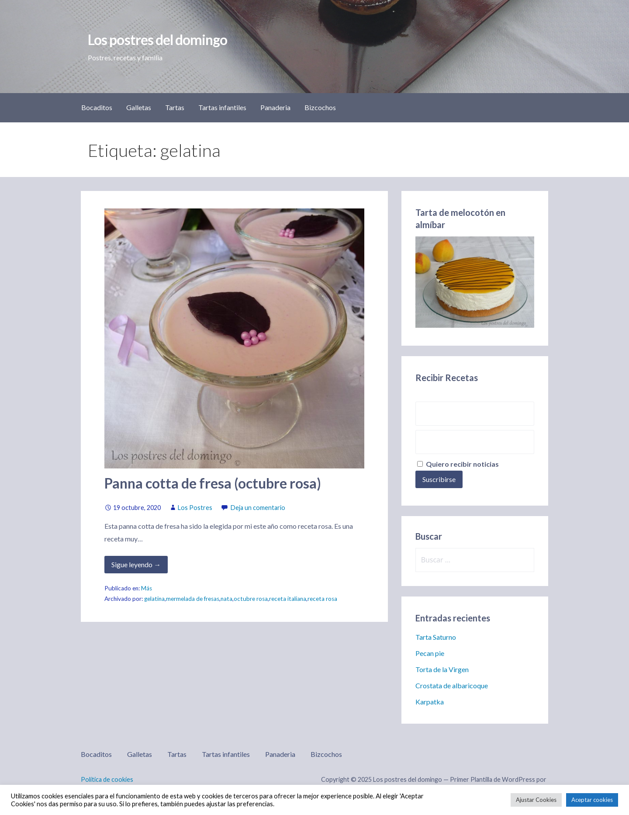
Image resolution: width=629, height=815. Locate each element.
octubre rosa (251, 598)
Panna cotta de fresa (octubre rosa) (212, 483)
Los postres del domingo (157, 39)
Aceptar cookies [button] (592, 799)
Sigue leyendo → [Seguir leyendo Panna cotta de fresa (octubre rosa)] (136, 564)
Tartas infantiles (222, 107)
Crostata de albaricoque (451, 685)
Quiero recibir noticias (458, 464)
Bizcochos (320, 107)
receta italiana (287, 598)
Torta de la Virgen (442, 669)
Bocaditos (96, 107)
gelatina (154, 598)
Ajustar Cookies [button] (536, 799)
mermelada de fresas (192, 598)
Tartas (174, 107)
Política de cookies (107, 779)
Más (146, 588)
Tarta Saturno (435, 637)
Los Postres (195, 507)
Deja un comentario (258, 507)
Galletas (138, 107)
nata (226, 598)
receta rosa (322, 598)
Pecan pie (429, 653)
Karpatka (429, 701)
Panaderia (275, 107)
